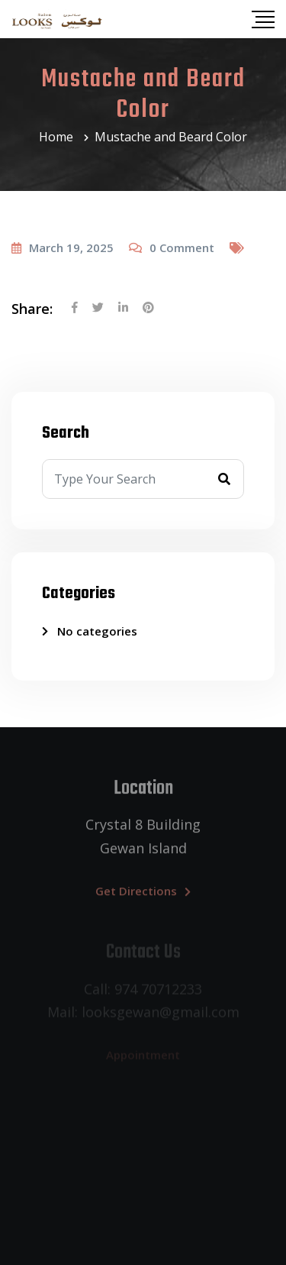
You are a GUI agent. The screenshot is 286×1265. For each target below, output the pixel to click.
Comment (181, 247)
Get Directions (143, 894)
